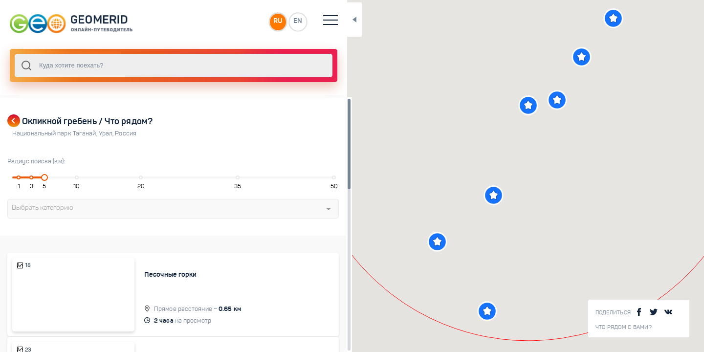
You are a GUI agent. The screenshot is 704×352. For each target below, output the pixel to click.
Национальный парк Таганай (55, 133)
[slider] (36, 177)
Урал (107, 133)
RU (193, 21)
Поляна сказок (135, 339)
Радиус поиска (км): (36, 161)
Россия (125, 133)
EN (214, 21)
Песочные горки (138, 274)
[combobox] (132, 65)
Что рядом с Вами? (623, 327)
